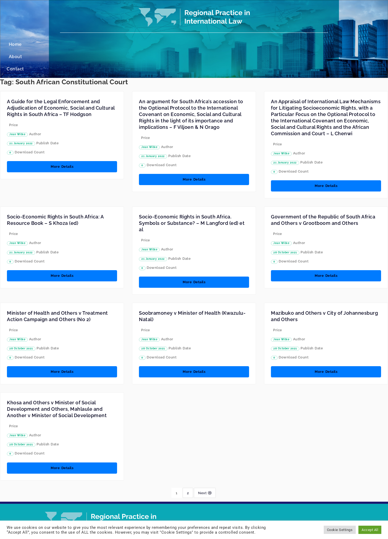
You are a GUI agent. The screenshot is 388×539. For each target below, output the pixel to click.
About (190, 44)
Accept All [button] (370, 530)
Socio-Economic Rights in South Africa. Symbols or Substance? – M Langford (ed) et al (192, 198)
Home (168, 44)
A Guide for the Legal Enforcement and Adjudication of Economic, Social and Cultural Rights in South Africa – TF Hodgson (61, 83)
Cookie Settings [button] (340, 530)
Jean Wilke (17, 109)
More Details (62, 142)
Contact (213, 44)
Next (204, 468)
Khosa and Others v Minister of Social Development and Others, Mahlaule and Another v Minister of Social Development (57, 384)
